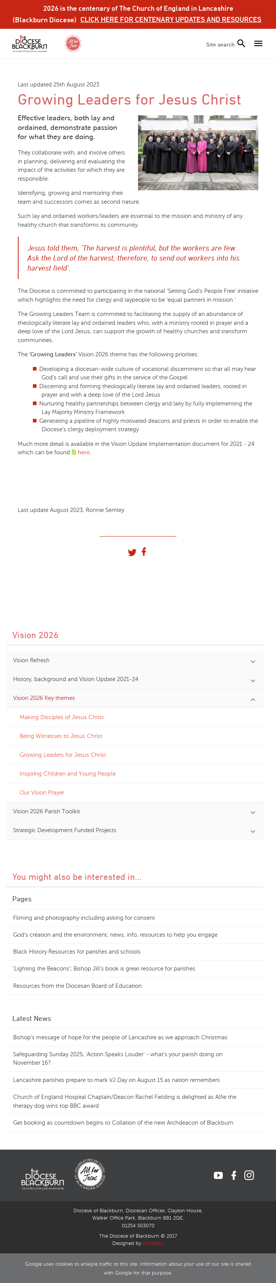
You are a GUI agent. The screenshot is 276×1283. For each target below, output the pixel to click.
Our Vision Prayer (42, 792)
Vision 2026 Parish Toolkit (46, 811)
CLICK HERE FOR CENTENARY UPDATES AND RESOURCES (170, 19)
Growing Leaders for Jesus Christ (63, 755)
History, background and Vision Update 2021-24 (75, 679)
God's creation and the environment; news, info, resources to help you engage (115, 935)
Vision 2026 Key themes (44, 698)
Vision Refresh (31, 660)
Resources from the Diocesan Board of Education (77, 986)
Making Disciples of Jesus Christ (62, 717)
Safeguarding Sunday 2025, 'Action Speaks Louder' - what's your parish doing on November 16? (118, 1058)
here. (84, 452)
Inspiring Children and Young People (68, 774)
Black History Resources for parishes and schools (77, 952)
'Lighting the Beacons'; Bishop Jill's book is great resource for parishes (104, 969)
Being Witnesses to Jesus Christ (61, 736)
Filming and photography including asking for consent (84, 918)
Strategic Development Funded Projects (64, 830)
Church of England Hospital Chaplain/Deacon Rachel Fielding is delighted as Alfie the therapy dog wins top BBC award (124, 1101)
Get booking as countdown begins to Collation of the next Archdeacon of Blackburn (123, 1123)
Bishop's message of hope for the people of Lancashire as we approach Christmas (120, 1037)
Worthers (153, 1243)
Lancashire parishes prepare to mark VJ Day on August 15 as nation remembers (116, 1080)
